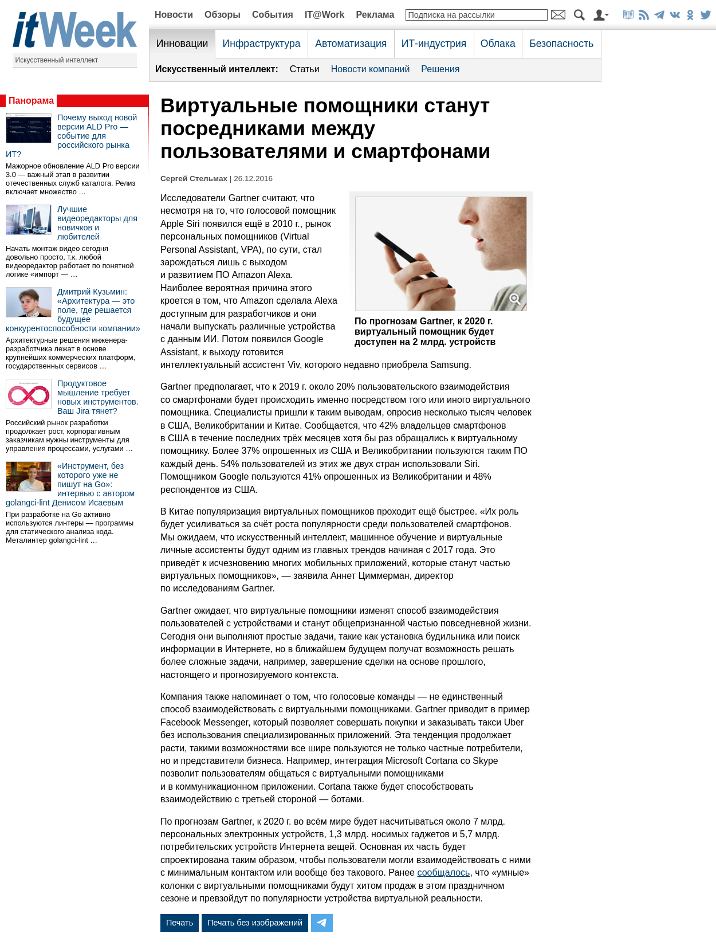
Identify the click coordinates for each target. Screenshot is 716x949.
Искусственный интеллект (57, 60)
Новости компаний (370, 69)
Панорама (31, 100)
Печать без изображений (254, 922)
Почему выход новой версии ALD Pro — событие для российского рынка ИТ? (71, 136)
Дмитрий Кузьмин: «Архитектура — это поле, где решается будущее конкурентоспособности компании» (73, 310)
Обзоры (222, 14)
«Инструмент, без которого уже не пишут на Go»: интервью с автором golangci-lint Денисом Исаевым (70, 484)
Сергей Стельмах (193, 178)
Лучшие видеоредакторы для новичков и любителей (97, 223)
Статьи (305, 69)
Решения (440, 69)
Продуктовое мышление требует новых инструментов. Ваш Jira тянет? (98, 397)
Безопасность (561, 43)
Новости (174, 14)
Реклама (375, 14)
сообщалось (443, 872)
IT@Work (325, 14)
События (272, 14)
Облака (498, 43)
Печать (179, 922)
